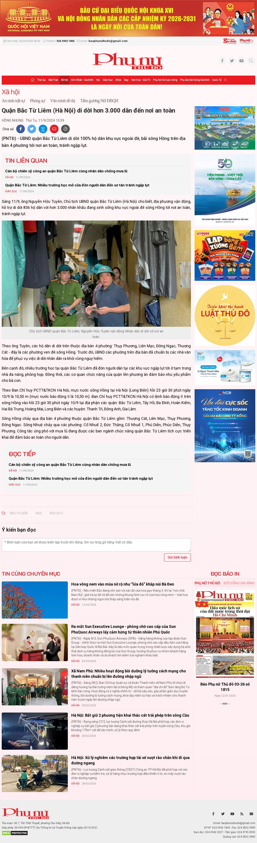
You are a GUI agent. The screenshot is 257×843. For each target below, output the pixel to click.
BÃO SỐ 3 (56, 513)
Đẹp (126, 79)
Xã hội (64, 79)
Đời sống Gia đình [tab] (239, 583)
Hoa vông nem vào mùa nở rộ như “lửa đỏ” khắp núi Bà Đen (122, 584)
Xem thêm (225, 711)
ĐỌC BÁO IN (225, 573)
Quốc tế (216, 79)
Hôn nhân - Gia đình (82, 79)
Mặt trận (53, 79)
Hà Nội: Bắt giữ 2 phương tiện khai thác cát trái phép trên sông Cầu (130, 715)
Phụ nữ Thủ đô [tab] (207, 583)
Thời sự (41, 79)
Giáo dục (108, 79)
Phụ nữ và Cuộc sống (165, 79)
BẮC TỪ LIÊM (19, 513)
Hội (98, 79)
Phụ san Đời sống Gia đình (194, 79)
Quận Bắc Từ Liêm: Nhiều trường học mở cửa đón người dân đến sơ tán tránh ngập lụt (77, 185)
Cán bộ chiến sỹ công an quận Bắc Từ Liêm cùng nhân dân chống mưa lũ (66, 171)
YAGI (38, 513)
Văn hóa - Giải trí (140, 79)
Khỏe (118, 79)
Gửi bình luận (177, 557)
